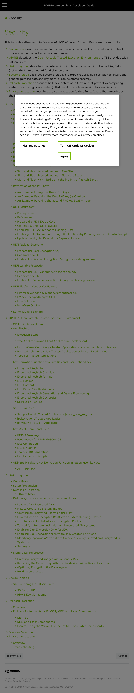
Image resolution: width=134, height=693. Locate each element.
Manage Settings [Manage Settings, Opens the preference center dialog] (34, 145)
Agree (64, 156)
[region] (67, 130)
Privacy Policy (49, 127)
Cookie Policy (72, 127)
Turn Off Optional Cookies (77, 145)
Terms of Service (49, 131)
